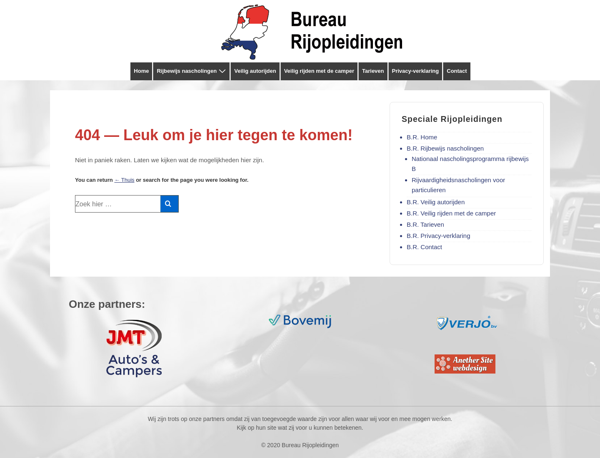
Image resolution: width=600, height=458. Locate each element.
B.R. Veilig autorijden (436, 201)
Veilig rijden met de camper (319, 71)
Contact (457, 71)
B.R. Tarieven (425, 224)
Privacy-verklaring (415, 71)
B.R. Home (422, 137)
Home (141, 71)
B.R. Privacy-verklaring (438, 235)
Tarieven (373, 71)
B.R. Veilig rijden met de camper (451, 213)
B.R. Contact (424, 246)
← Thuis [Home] (124, 180)
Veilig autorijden (255, 71)
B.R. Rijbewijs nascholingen (445, 148)
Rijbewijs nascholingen (192, 71)
